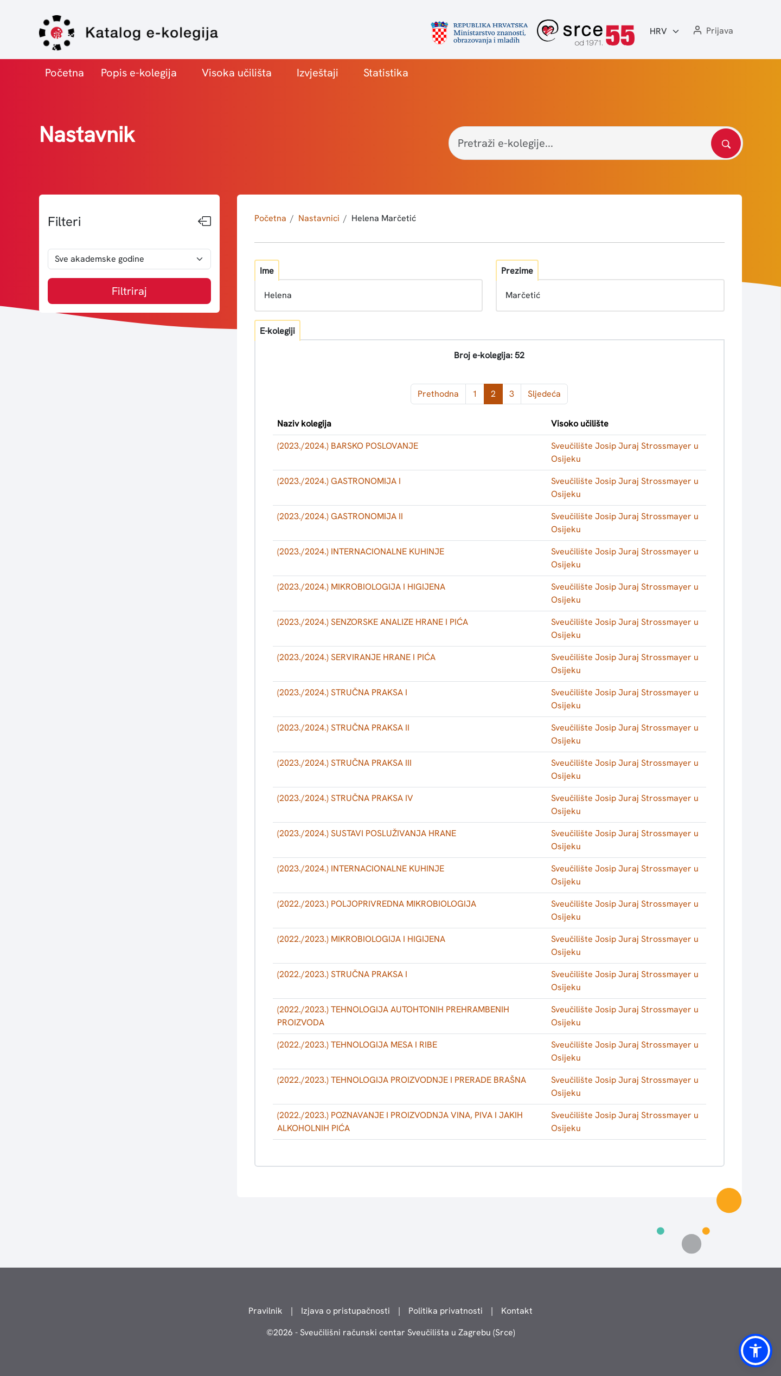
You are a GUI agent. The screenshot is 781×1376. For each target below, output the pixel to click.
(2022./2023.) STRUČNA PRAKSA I (342, 974)
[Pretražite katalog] (726, 143)
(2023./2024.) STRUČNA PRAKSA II (343, 727)
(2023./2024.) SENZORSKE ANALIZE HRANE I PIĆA (372, 622)
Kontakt (517, 1310)
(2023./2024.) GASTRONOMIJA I (339, 481)
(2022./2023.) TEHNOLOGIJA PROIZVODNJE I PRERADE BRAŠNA (401, 1080)
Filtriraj (129, 291)
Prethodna (438, 393)
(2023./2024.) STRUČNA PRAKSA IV (345, 798)
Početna (64, 73)
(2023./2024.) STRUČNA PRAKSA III (344, 762)
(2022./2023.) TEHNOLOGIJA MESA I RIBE (357, 1044)
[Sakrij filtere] (204, 221)
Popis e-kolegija (139, 73)
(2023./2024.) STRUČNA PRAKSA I (342, 692)
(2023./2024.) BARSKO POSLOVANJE (347, 445)
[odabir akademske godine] (129, 259)
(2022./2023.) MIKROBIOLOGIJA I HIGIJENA (361, 939)
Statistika (385, 73)
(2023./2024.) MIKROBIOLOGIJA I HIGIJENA (361, 586)
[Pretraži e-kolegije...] (596, 143)
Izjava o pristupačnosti (345, 1310)
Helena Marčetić (383, 218)
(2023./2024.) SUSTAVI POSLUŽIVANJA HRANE (366, 833)
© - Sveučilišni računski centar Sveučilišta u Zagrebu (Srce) (390, 1332)
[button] (712, 31)
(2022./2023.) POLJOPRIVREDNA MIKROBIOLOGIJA (376, 903)
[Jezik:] (665, 31)
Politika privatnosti (445, 1310)
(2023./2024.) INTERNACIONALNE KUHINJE (360, 551)
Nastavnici (319, 218)
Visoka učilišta (237, 73)
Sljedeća (544, 393)
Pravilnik (265, 1310)
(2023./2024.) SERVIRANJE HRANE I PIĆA (356, 657)
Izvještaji (317, 73)
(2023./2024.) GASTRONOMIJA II (340, 516)
